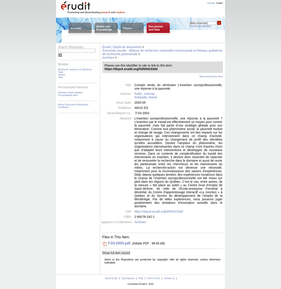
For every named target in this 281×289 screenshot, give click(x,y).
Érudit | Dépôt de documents (121, 47)
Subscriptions (128, 278)
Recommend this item (211, 76)
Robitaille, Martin (145, 97)
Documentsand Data (156, 28)
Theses (126, 28)
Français (211, 3)
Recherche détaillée (200, 26)
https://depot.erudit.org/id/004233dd (158, 211)
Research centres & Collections (75, 69)
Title (60, 77)
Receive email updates (70, 92)
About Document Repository (73, 104)
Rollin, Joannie (144, 94)
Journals (75, 28)
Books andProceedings (104, 28)
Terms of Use (153, 278)
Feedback (63, 107)
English (219, 3)
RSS (141, 278)
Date (60, 72)
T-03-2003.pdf (119, 243)
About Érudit (111, 278)
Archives (108, 57)
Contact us (169, 278)
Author (61, 74)
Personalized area (68, 95)
